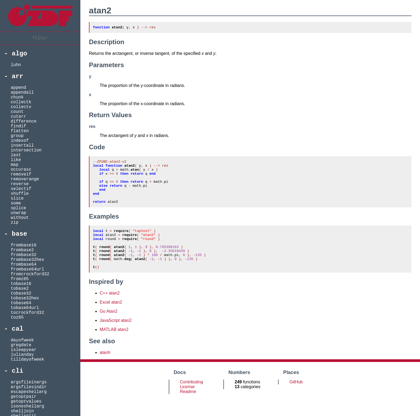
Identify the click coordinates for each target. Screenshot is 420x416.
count (17, 111)
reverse (20, 184)
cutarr (18, 116)
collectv (21, 107)
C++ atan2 (110, 310)
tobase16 (21, 283)
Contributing (191, 399)
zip (14, 222)
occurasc (21, 169)
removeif (21, 174)
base (19, 234)
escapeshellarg (29, 392)
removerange (25, 179)
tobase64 (21, 303)
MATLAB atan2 (114, 347)
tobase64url (25, 308)
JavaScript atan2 (116, 338)
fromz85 (20, 279)
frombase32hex (27, 259)
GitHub (296, 399)
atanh (105, 370)
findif (18, 126)
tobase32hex (25, 298)
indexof (20, 140)
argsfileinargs (29, 382)
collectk (21, 102)
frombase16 (23, 245)
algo (19, 53)
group (17, 135)
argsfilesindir (29, 387)
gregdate (21, 345)
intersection (26, 150)
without (20, 217)
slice (17, 198)
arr (17, 76)
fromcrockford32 (30, 274)
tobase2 (20, 288)
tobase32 (21, 293)
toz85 (17, 317)
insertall (22, 145)
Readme (188, 409)
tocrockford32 (27, 312)
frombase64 (23, 264)
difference (23, 121)
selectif (21, 188)
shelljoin (22, 411)
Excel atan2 (111, 320)
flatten (20, 131)
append (18, 87)
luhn (16, 65)
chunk (17, 97)
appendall (22, 92)
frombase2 (22, 250)
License (187, 404)
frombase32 (23, 255)
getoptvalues (26, 401)
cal (17, 329)
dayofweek (22, 340)
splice (18, 208)
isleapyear (23, 350)
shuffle (20, 193)
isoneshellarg (27, 406)
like (16, 160)
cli (17, 371)
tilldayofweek (27, 359)
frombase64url (27, 269)
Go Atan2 (109, 329)
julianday (22, 354)
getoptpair (23, 396)
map (14, 164)
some (16, 203)
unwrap (18, 213)
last (16, 155)
